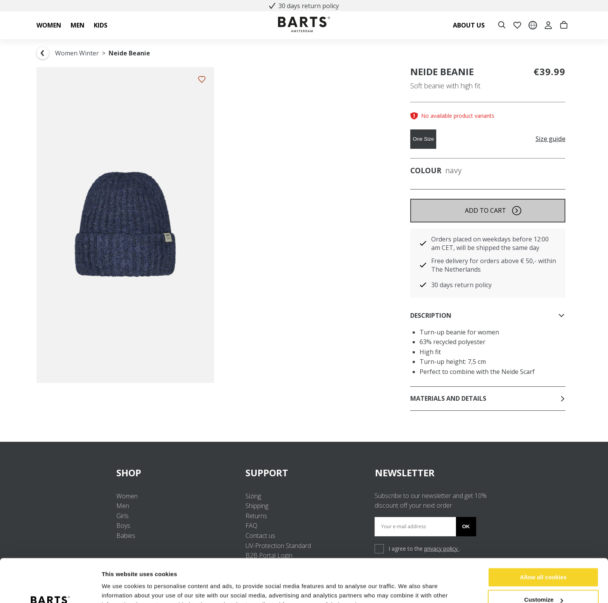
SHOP (174, 472)
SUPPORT (303, 472)
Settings (113, 587)
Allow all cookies (543, 539)
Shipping (256, 505)
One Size (423, 139)
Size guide (550, 139)
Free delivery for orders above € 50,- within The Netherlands (493, 265)
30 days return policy (304, 6)
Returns (256, 516)
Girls (122, 516)
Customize (543, 561)
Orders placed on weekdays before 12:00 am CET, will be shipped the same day (490, 243)
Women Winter (77, 53)
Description (487, 315)
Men (122, 505)
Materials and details (487, 398)
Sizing (253, 496)
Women (127, 496)
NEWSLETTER (405, 472)
